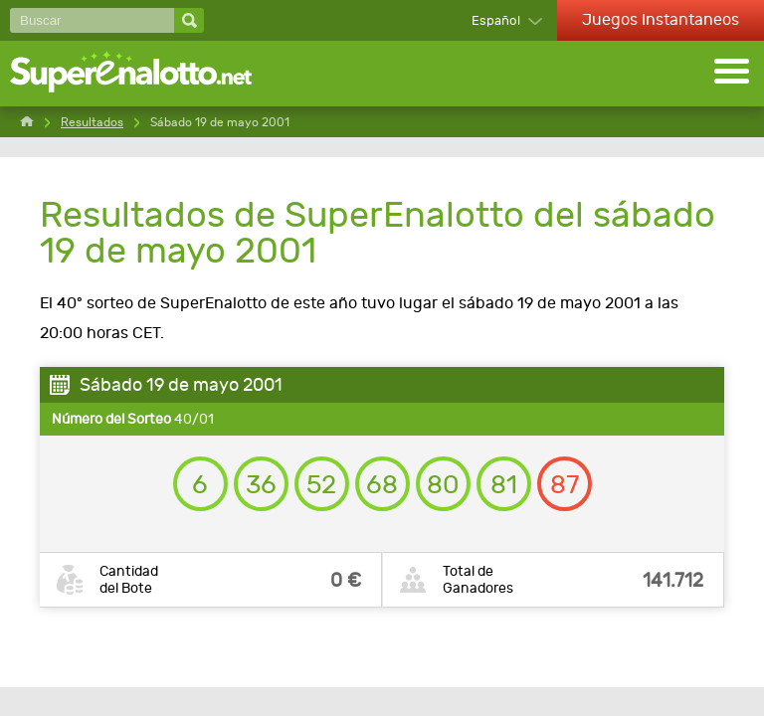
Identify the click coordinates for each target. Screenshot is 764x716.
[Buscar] (92, 20)
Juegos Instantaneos (660, 19)
